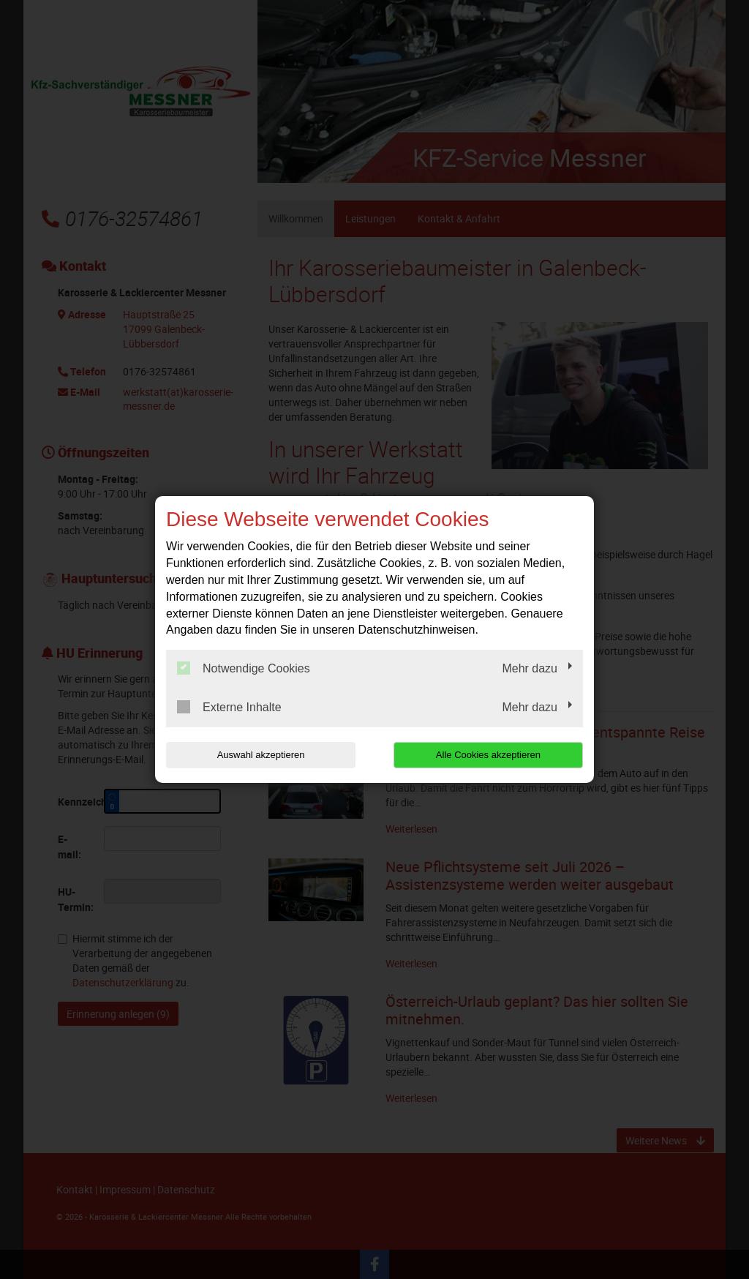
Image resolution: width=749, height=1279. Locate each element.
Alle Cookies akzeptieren (489, 754)
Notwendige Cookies (243, 668)
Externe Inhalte (229, 706)
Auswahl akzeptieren (260, 754)
